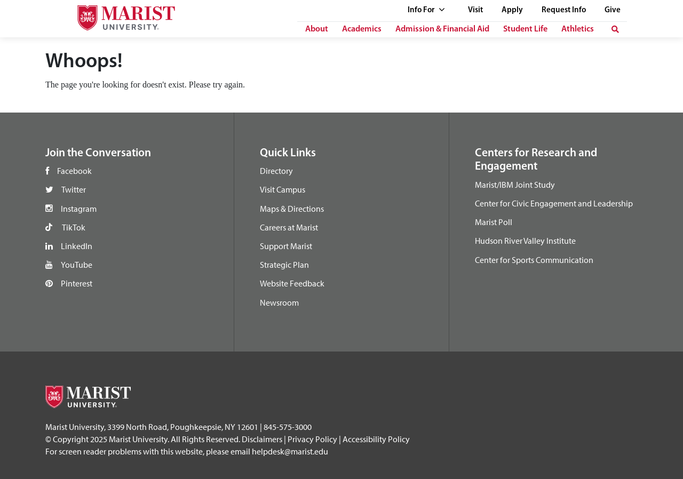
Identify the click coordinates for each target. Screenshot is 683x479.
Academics (362, 29)
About (316, 29)
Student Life (525, 29)
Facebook (74, 170)
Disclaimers (262, 439)
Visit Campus (282, 189)
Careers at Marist (289, 227)
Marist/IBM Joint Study (515, 184)
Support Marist (286, 246)
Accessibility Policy (376, 439)
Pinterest (76, 283)
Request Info (564, 10)
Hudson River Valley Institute (525, 240)
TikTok (73, 227)
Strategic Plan (284, 264)
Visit (475, 10)
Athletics (577, 29)
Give (613, 10)
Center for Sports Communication (534, 259)
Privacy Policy (312, 439)
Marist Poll (493, 222)
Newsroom (279, 302)
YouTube (76, 264)
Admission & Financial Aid (442, 29)
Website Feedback (292, 283)
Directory (276, 170)
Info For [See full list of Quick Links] (426, 10)
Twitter (73, 189)
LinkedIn (76, 246)
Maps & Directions (292, 208)
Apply (512, 10)
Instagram (79, 208)
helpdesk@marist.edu (290, 451)
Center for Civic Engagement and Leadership (554, 203)
